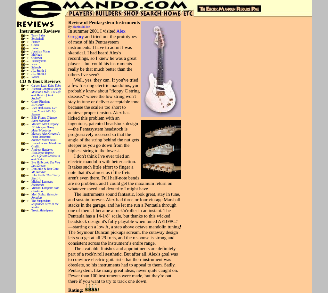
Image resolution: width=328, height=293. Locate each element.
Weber (35, 77)
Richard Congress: (46, 93)
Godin (35, 45)
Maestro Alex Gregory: (45, 127)
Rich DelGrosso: (43, 111)
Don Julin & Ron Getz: (45, 170)
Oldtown (36, 57)
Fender (35, 42)
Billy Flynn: (44, 119)
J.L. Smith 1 (38, 70)
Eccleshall (37, 38)
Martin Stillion (81, 26)
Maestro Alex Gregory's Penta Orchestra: (45, 137)
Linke (34, 48)
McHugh (36, 54)
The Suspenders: (45, 204)
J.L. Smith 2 (38, 73)
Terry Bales (38, 35)
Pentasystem (38, 61)
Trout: (42, 210)
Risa (34, 64)
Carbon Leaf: (46, 85)
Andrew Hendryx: (45, 154)
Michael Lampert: (42, 183)
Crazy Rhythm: (40, 103)
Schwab (36, 67)
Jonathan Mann (40, 51)
